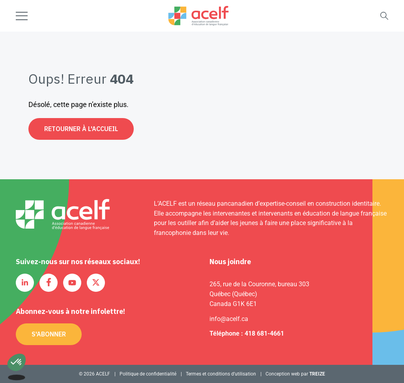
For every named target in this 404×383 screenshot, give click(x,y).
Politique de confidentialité (148, 374)
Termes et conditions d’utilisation (221, 374)
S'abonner (49, 334)
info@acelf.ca (228, 319)
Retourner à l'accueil (81, 129)
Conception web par (295, 374)
